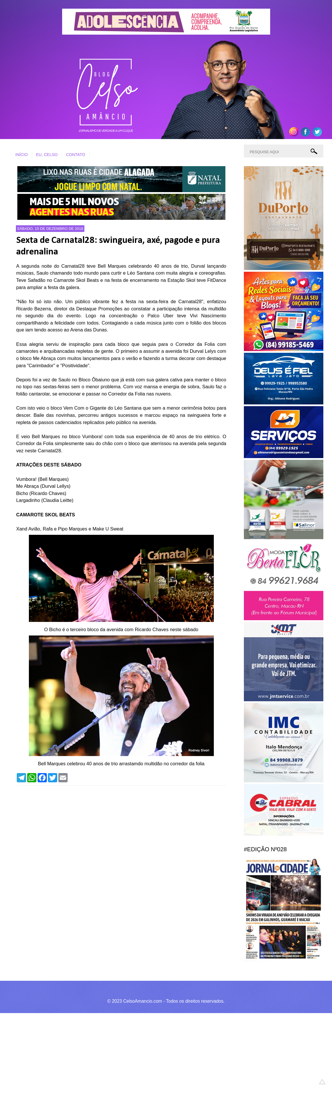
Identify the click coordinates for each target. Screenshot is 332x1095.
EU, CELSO (47, 154)
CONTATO (75, 154)
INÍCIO (21, 154)
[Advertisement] (161, 1053)
